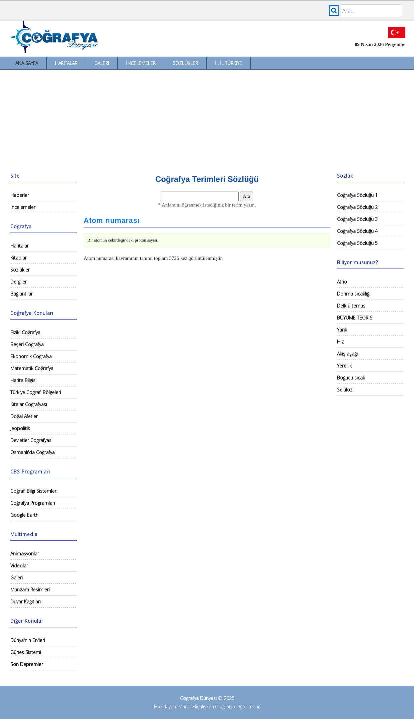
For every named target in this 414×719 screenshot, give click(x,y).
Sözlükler (185, 63)
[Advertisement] (207, 119)
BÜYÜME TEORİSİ (355, 318)
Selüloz (344, 389)
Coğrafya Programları (32, 503)
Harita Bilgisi (23, 380)
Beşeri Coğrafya (27, 344)
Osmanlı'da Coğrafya (32, 452)
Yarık (342, 330)
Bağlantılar (21, 294)
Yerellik (344, 365)
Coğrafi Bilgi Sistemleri (33, 491)
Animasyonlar (24, 553)
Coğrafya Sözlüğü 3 (357, 219)
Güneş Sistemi (25, 652)
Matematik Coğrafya (31, 368)
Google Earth (24, 515)
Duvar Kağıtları (25, 601)
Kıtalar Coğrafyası (28, 404)
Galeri (101, 63)
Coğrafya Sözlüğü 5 (357, 243)
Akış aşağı (347, 354)
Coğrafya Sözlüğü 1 (357, 195)
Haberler (19, 195)
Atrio (342, 282)
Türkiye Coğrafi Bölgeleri (35, 392)
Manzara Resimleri (30, 589)
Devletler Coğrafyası (31, 440)
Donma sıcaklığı (353, 294)
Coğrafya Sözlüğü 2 (357, 207)
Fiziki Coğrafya (25, 332)
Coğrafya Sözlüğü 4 (357, 231)
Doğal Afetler (24, 416)
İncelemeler (141, 63)
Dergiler (18, 282)
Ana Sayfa (26, 63)
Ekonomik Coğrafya (31, 356)
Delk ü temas (351, 306)
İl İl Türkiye (228, 63)
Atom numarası (112, 221)
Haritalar (66, 63)
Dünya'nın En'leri (27, 640)
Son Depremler (26, 664)
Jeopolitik (20, 428)
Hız (340, 342)
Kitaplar (18, 258)
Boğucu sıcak (351, 377)
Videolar (19, 565)
